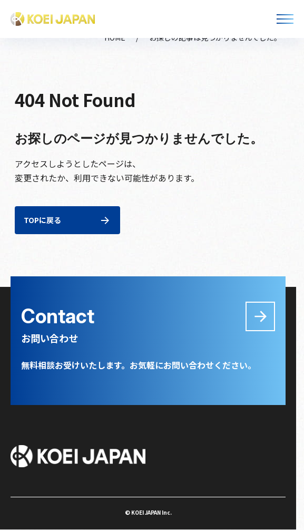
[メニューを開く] (285, 19)
